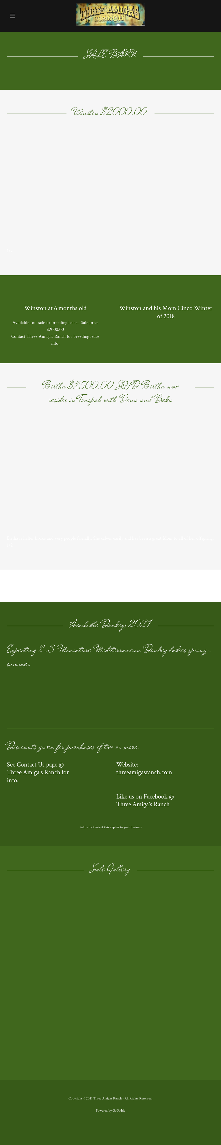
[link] (110, 24)
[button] (22, 16)
